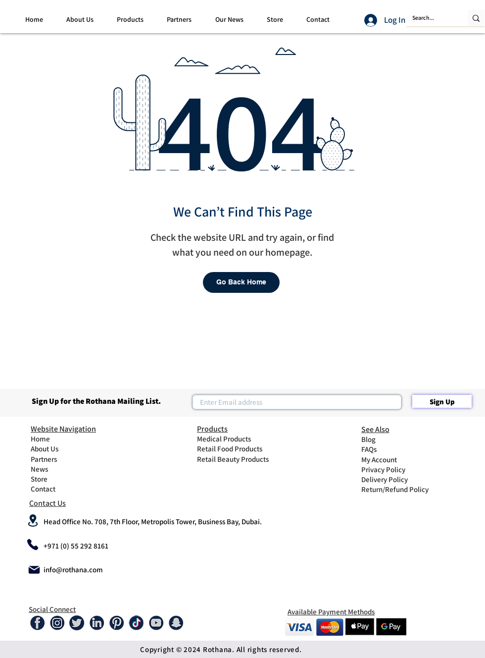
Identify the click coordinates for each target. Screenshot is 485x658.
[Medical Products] (232, 438)
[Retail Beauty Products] (237, 459)
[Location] (33, 520)
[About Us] (56, 448)
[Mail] (34, 569)
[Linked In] (96, 622)
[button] (79, 19)
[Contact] (56, 489)
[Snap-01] (175, 622)
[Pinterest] (116, 622)
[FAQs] (386, 449)
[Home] (56, 438)
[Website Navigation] (71, 429)
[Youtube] (155, 622)
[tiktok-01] (136, 622)
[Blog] (386, 439)
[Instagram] (56, 622)
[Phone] (32, 544)
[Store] (56, 479)
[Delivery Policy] (386, 479)
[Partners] (56, 459)
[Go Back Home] (241, 282)
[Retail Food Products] (235, 448)
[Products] (237, 429)
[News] (56, 469)
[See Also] (401, 429)
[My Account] (386, 459)
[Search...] (429, 18)
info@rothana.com (73, 569)
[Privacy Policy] (386, 469)
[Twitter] (76, 622)
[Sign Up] (442, 401)
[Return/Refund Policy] (401, 489)
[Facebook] (37, 622)
